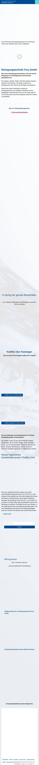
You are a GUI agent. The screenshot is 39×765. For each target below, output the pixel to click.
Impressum (22, 759)
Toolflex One (23, 492)
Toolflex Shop (7, 514)
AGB (3, 762)
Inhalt (10, 759)
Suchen (19, 527)
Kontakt (15, 759)
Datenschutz (30, 759)
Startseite (5, 759)
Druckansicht (10, 762)
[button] (37, 2)
